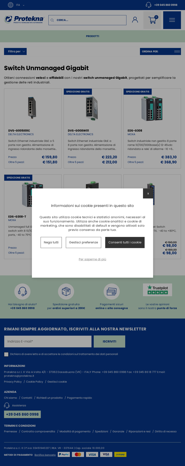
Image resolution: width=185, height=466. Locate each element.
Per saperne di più (92, 259)
